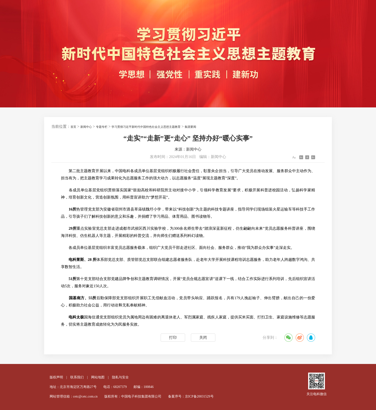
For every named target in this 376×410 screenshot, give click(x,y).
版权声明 (56, 377)
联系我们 (77, 377)
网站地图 (98, 377)
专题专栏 (101, 127)
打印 (173, 337)
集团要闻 (190, 127)
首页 (73, 127)
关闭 (203, 337)
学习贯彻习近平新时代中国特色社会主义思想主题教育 (146, 127)
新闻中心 (86, 127)
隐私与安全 (120, 377)
